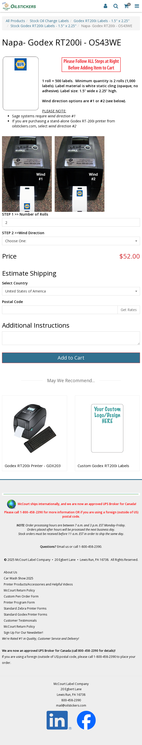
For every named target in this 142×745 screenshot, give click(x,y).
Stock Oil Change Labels (49, 20)
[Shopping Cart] (126, 6)
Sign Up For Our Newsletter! (23, 632)
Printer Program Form (19, 602)
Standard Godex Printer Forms (25, 614)
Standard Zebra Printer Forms (25, 608)
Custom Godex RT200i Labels (103, 465)
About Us (10, 572)
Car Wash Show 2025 (18, 578)
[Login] (105, 6)
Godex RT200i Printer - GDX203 (33, 465)
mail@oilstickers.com (71, 705)
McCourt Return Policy (19, 590)
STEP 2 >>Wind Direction (23, 232)
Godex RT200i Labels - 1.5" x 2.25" (101, 20)
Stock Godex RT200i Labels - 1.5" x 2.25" (43, 25)
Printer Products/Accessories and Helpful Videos (38, 584)
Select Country (15, 283)
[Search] (116, 6)
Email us (63, 546)
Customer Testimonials (20, 620)
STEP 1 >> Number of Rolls (25, 214)
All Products (15, 20)
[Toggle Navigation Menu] (136, 6)
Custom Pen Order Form (21, 596)
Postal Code (12, 301)
